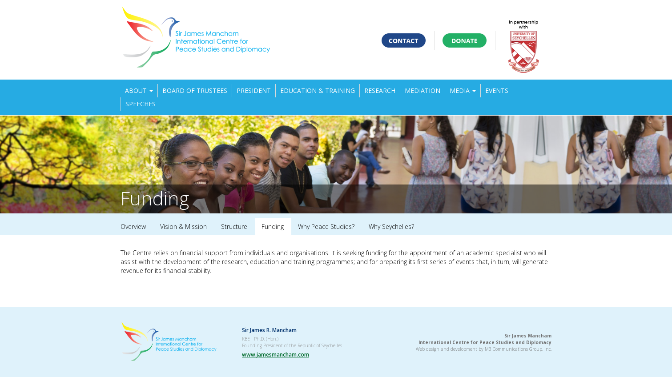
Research (379, 90)
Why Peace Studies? (326, 226)
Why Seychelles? (391, 226)
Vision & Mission (183, 226)
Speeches (140, 104)
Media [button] (463, 90)
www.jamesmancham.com (275, 354)
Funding (273, 226)
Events (496, 90)
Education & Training (317, 90)
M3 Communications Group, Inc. (518, 349)
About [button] (139, 90)
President (254, 90)
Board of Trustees (194, 90)
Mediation (422, 90)
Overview (133, 226)
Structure (234, 226)
